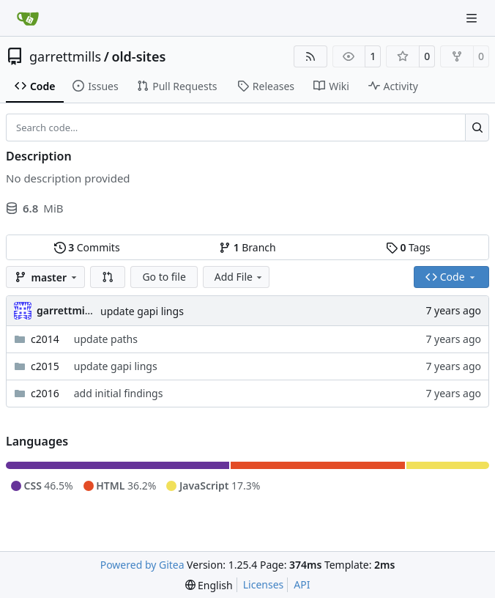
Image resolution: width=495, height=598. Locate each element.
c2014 (45, 339)
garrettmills (65, 56)
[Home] (27, 18)
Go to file (163, 277)
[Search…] (477, 127)
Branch (247, 247)
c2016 (45, 393)
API (302, 584)
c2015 (45, 366)
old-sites (138, 56)
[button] (107, 277)
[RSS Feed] (310, 56)
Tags (408, 247)
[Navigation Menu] (473, 18)
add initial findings (118, 393)
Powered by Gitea (142, 565)
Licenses (263, 584)
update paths (106, 339)
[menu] (209, 585)
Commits (87, 247)
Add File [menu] (239, 277)
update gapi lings (142, 311)
